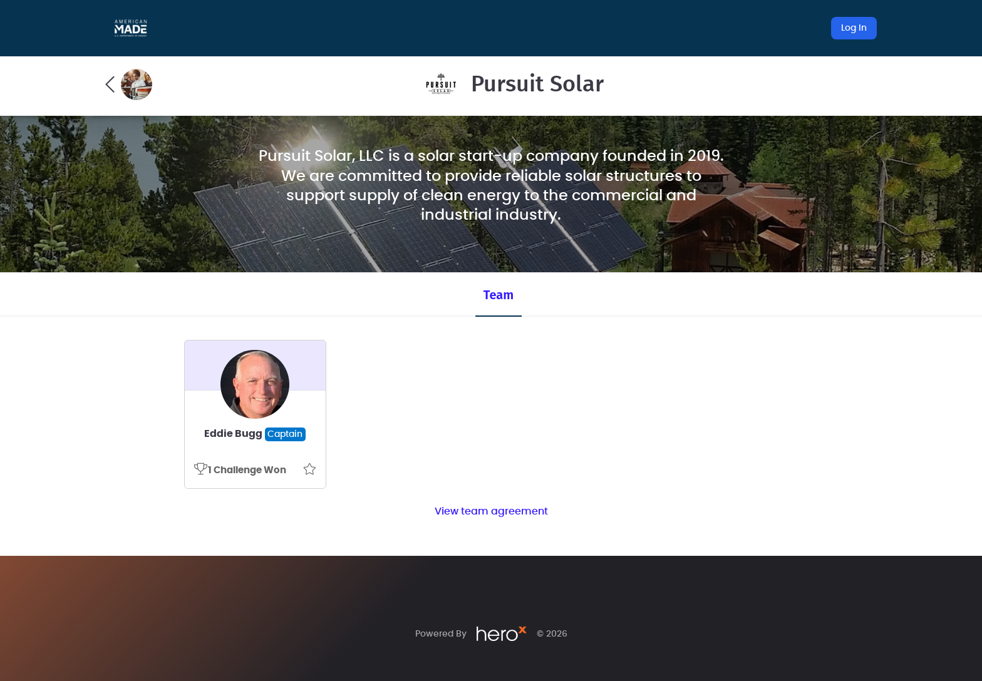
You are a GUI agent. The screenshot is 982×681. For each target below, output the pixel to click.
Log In (854, 28)
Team (498, 294)
